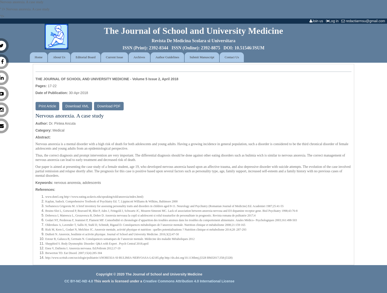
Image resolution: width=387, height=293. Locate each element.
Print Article (47, 106)
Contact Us (232, 57)
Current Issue (114, 57)
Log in (333, 21)
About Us (59, 57)
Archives (139, 57)
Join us (317, 21)
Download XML (77, 106)
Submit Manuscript (202, 57)
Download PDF (108, 106)
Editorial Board (86, 57)
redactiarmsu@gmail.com (364, 21)
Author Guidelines (167, 57)
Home (39, 57)
